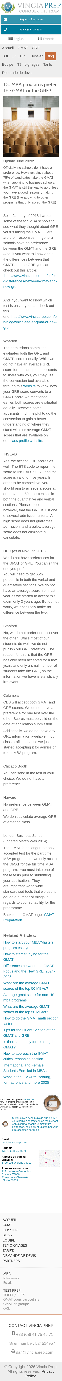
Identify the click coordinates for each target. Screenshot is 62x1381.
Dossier (36, 56)
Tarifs (47, 64)
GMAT (23, 48)
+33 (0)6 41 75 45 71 (31, 29)
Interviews (11, 1278)
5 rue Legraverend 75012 (16, 1162)
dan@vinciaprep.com (14, 1142)
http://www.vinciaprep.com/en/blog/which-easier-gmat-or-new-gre (30, 322)
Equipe (7, 64)
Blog (50, 56)
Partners (11, 1261)
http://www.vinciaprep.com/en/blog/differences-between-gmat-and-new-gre (30, 281)
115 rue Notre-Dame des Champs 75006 (16, 1173)
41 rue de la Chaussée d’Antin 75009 (15, 1179)
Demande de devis (17, 73)
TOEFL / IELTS (14, 56)
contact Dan (28, 1099)
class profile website (26, 441)
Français (48, 39)
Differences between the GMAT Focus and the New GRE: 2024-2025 (29, 971)
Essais (7, 1282)
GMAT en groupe (16, 1304)
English (19, 39)
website (29, 386)
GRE (36, 48)
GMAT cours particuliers (21, 1299)
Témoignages (28, 64)
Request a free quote (31, 19)
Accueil (8, 48)
